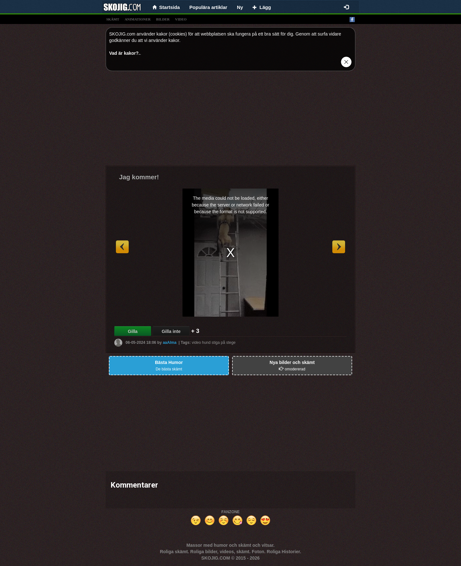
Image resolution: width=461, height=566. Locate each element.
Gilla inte (171, 331)
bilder (163, 19)
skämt (112, 19)
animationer (137, 19)
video (181, 19)
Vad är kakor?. (124, 53)
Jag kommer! (139, 177)
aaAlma (169, 342)
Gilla (132, 331)
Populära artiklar (208, 7)
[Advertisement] (230, 121)
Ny (240, 7)
